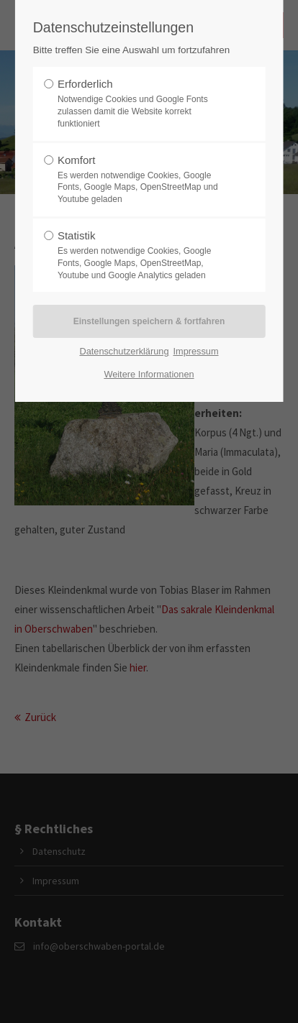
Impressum (195, 351)
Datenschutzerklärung (123, 351)
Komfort (145, 180)
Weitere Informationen (149, 374)
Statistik (145, 255)
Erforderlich (145, 103)
